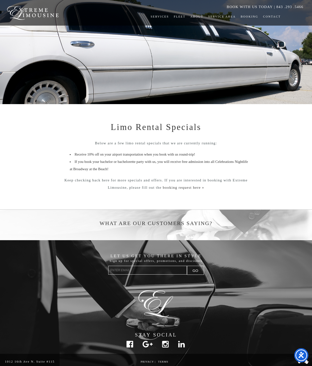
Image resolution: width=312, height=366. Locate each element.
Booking (249, 16)
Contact (272, 16)
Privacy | (148, 361)
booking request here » (183, 187)
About (196, 16)
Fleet (179, 16)
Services (160, 16)
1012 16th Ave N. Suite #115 (30, 361)
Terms (163, 361)
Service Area (222, 16)
